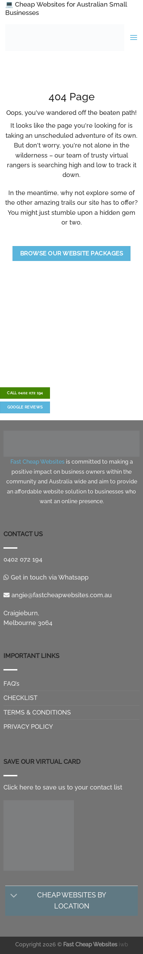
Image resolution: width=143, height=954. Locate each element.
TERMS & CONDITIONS (37, 712)
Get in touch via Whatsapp (46, 577)
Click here (18, 787)
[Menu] (133, 37)
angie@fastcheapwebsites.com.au (57, 595)
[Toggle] (14, 896)
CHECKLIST (20, 697)
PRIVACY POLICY (28, 726)
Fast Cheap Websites (90, 944)
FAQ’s (11, 683)
